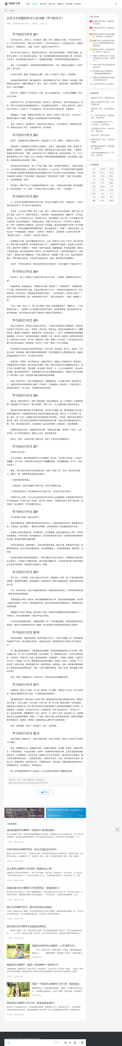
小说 (93, 179)
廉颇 (93, 200)
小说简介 (112, 179)
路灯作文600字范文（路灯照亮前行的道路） (30, 910)
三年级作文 (103, 176)
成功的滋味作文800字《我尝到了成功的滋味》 (31, 830)
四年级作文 (112, 190)
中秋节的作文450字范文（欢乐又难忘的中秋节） (32, 850)
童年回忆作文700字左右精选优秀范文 (27, 929)
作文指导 (80, 4)
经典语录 (112, 176)
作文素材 (71, 4)
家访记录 (103, 190)
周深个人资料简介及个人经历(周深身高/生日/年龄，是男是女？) (104, 58)
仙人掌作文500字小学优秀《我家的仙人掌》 (30, 870)
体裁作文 (63, 4)
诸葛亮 (103, 186)
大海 (8, 24)
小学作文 (37, 4)
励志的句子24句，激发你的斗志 (103, 98)
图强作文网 (22, 1039)
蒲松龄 (111, 200)
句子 (111, 193)
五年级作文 (94, 193)
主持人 (103, 200)
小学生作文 (103, 179)
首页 (30, 4)
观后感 (103, 169)
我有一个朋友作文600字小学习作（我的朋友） (56, 989)
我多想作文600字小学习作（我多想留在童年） (31, 1008)
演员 (93, 172)
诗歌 (93, 186)
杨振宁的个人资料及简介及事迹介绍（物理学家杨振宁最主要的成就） (104, 43)
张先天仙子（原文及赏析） (101, 135)
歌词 (111, 197)
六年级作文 (112, 172)
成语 (93, 176)
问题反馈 (37, 1039)
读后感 (111, 169)
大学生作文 (94, 183)
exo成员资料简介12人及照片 (103, 84)
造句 (93, 190)
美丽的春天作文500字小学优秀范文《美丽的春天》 (34, 890)
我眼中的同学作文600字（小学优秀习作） (54, 949)
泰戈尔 (103, 197)
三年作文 (103, 183)
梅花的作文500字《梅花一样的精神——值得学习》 (33, 969)
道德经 (111, 183)
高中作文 (54, 4)
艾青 (111, 186)
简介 (93, 169)
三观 (93, 197)
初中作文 (46, 4)
